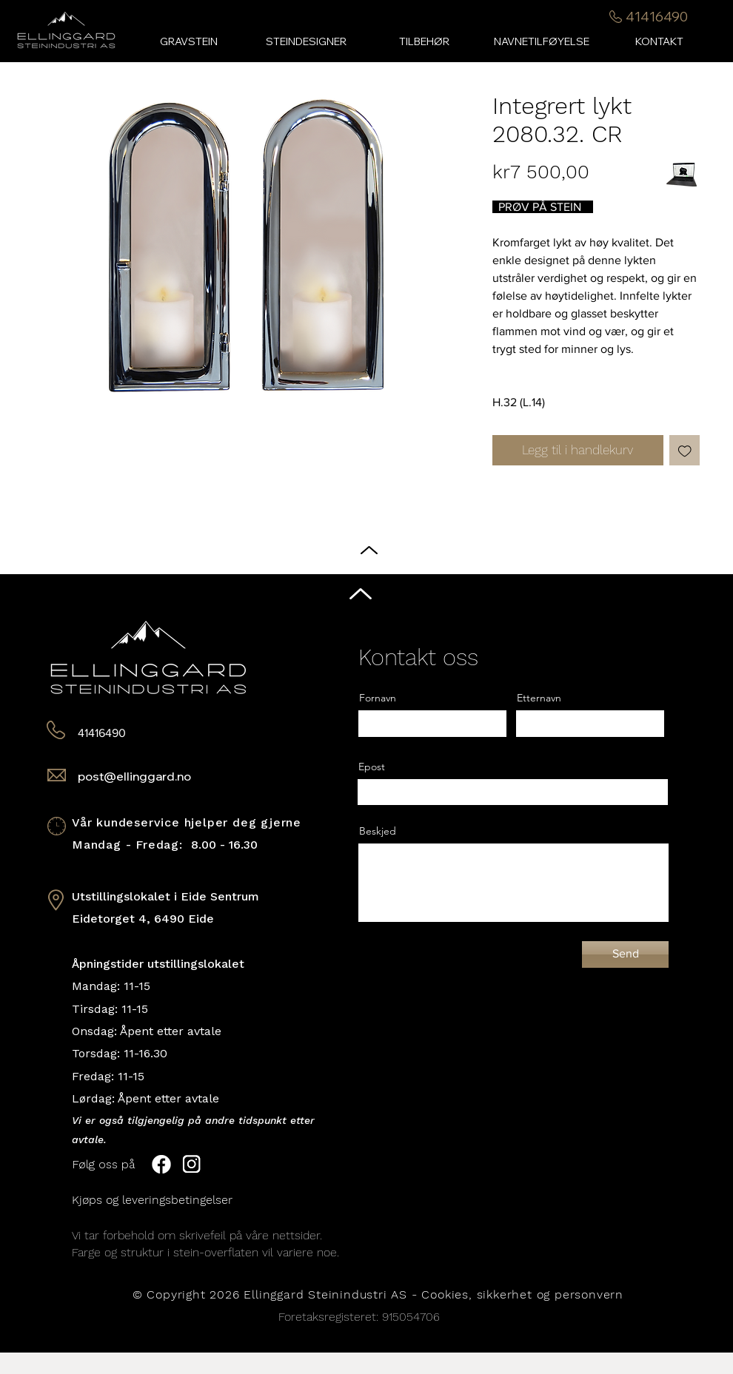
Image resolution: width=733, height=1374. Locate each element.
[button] (424, 42)
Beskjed (377, 831)
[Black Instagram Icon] (710, 701)
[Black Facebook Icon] (710, 672)
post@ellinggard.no (134, 776)
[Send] (625, 954)
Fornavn (377, 698)
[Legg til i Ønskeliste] (684, 450)
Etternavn (539, 698)
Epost (371, 766)
